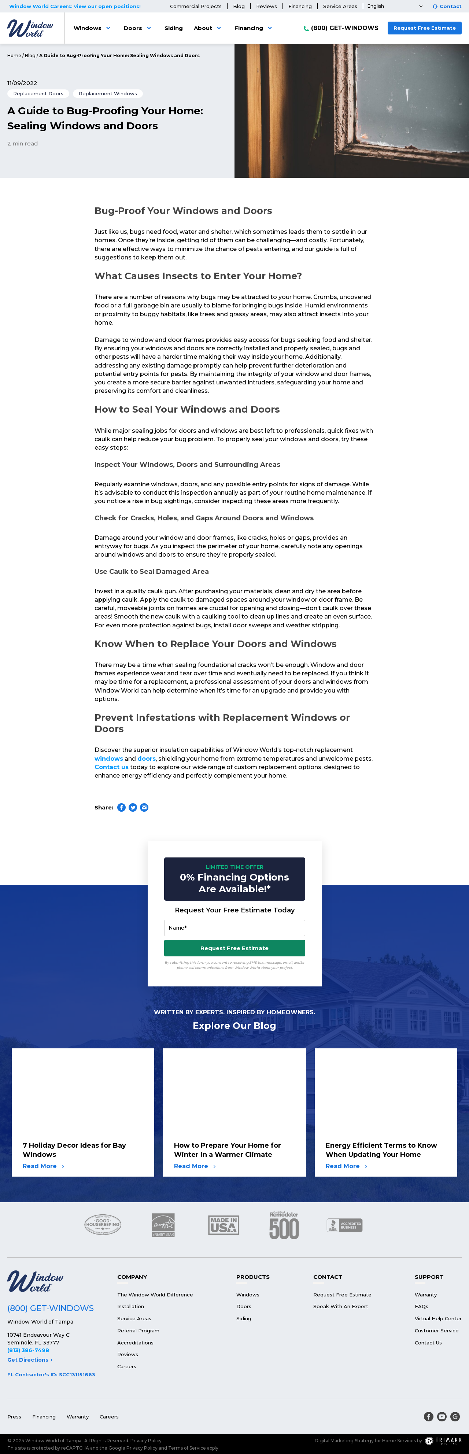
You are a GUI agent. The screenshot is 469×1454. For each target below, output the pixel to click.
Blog (239, 6)
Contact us (112, 767)
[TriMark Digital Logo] (443, 1441)
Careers (126, 1366)
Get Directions (29, 1360)
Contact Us (428, 1343)
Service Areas (340, 6)
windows (109, 758)
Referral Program (138, 1330)
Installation (130, 1306)
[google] (455, 1416)
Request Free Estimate (425, 28)
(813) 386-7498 (28, 1350)
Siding (174, 28)
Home (14, 55)
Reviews (266, 6)
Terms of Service (187, 1448)
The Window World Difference (155, 1295)
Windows (93, 28)
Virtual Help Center (438, 1318)
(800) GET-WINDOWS (344, 28)
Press (14, 1417)
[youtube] (442, 1416)
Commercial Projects (196, 6)
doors (146, 758)
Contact (451, 6)
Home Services (399, 1440)
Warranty (426, 1295)
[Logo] (30, 28)
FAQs (421, 1306)
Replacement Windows (108, 93)
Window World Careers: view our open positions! (75, 6)
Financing (300, 6)
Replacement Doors (38, 93)
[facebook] (428, 1416)
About (209, 28)
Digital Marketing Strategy (344, 1440)
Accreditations (135, 1343)
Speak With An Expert (340, 1306)
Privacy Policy (146, 1440)
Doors (139, 28)
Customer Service (437, 1330)
